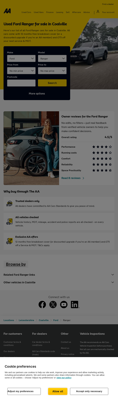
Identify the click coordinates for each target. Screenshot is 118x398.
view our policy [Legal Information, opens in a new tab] (63, 378)
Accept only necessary (89, 391)
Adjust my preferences (21, 391)
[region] (59, 377)
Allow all (57, 391)
